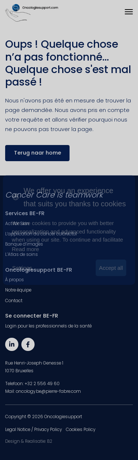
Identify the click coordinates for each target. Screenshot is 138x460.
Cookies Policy (80, 429)
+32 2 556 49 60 (42, 384)
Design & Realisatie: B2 (28, 441)
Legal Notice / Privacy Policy (33, 429)
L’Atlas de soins (21, 254)
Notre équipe (18, 290)
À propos (14, 280)
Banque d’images (24, 244)
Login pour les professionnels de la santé (48, 326)
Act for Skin (17, 224)
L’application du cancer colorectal (41, 234)
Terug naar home (37, 152)
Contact (13, 301)
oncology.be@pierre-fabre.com (48, 391)
